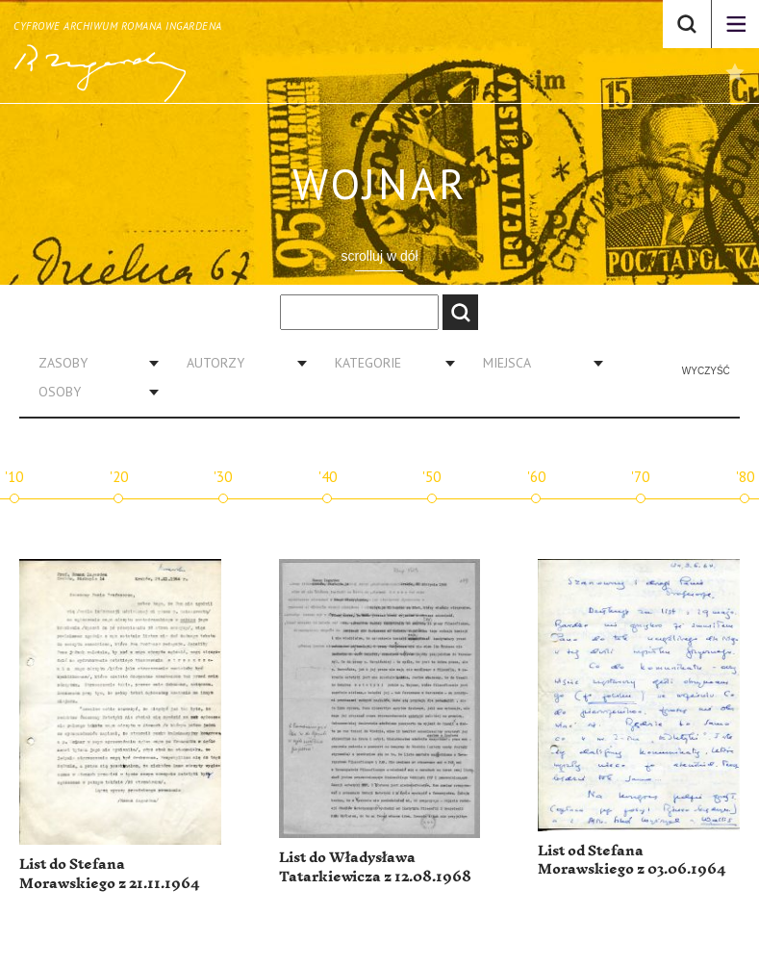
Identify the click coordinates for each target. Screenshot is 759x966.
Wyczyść (706, 371)
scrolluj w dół (379, 256)
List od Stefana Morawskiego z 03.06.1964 (631, 860)
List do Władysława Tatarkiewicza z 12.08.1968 (375, 867)
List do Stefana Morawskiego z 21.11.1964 (109, 874)
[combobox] (91, 362)
